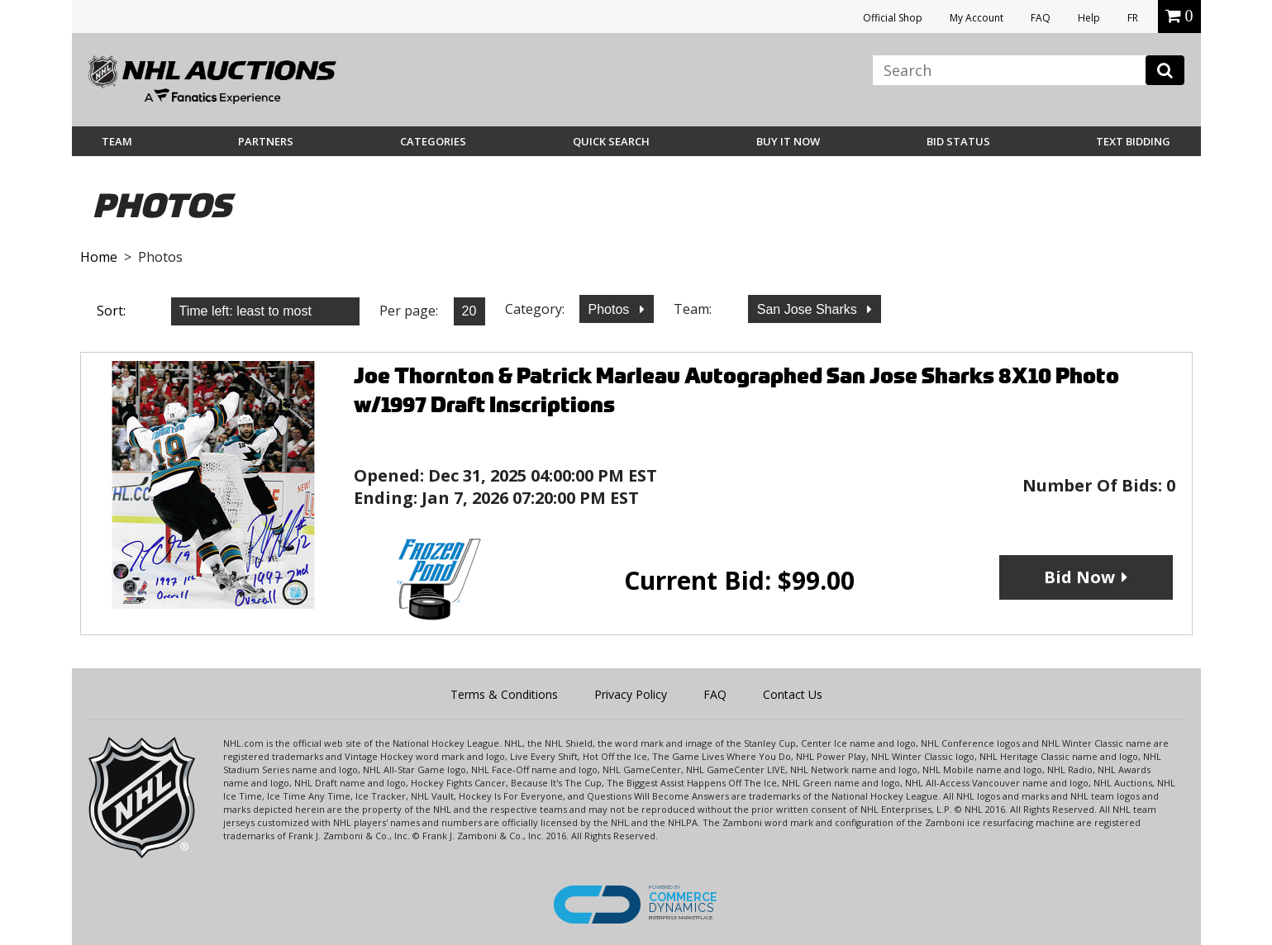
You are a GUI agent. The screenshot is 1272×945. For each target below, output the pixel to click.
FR (1132, 18)
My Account (976, 18)
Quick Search (611, 141)
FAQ (1040, 18)
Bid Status (958, 141)
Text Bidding (1133, 141)
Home (98, 257)
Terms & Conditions (504, 694)
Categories (433, 141)
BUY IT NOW (788, 141)
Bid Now (1079, 577)
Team (117, 141)
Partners (265, 141)
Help (1089, 18)
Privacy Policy (630, 694)
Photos (610, 309)
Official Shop (892, 18)
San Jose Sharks (808, 309)
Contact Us (792, 694)
